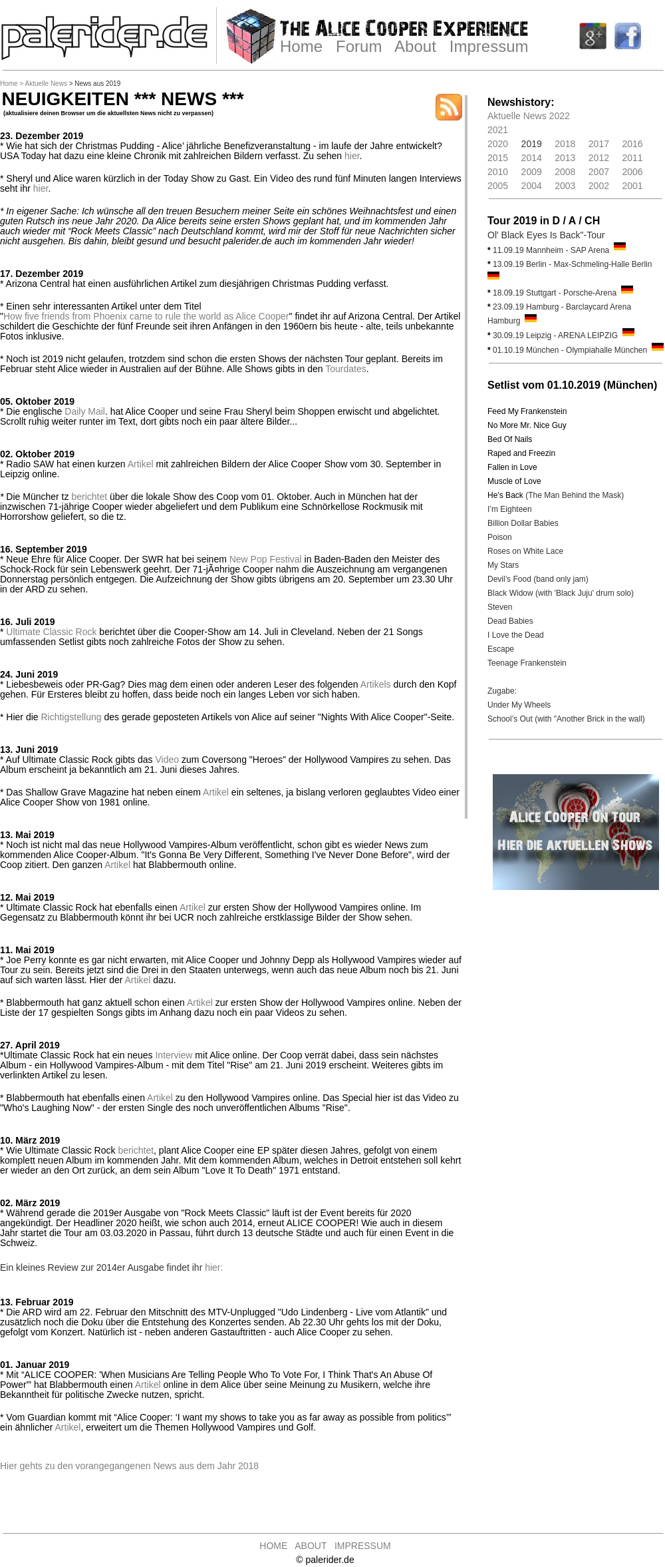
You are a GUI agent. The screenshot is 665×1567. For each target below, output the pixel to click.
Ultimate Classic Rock (51, 631)
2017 (599, 143)
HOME (273, 1545)
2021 (497, 129)
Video (167, 759)
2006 (632, 171)
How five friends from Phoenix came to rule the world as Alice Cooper (146, 316)
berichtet (89, 496)
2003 (565, 185)
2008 (565, 171)
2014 (531, 157)
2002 (599, 185)
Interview (173, 1055)
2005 (497, 185)
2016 (632, 143)
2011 (632, 157)
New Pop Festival (265, 559)
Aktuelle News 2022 (528, 116)
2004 (531, 185)
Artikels (375, 684)
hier (352, 155)
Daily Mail (85, 411)
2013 (565, 157)
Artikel (141, 464)
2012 (599, 157)
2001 (632, 185)
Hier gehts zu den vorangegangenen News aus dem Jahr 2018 (129, 1465)
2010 (497, 171)
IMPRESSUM (362, 1545)
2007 (599, 171)
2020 (497, 143)
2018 (565, 143)
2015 (497, 157)
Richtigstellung (71, 717)
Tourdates (345, 368)
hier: (214, 1267)
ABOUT (311, 1545)
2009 (531, 171)
